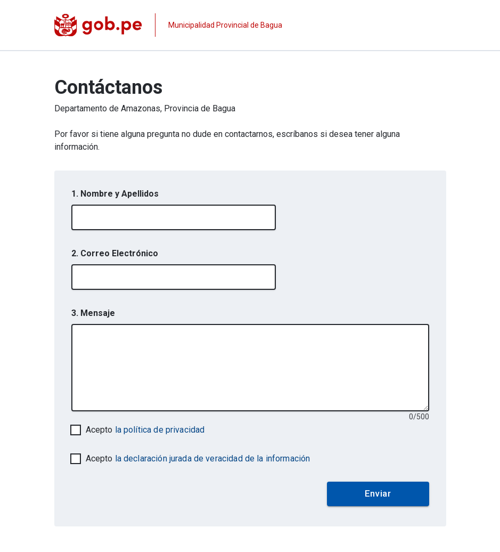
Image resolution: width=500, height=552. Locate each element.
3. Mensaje (93, 313)
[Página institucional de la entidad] (168, 25)
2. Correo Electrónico (114, 253)
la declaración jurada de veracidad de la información (212, 458)
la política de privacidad (160, 430)
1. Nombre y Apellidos (115, 194)
